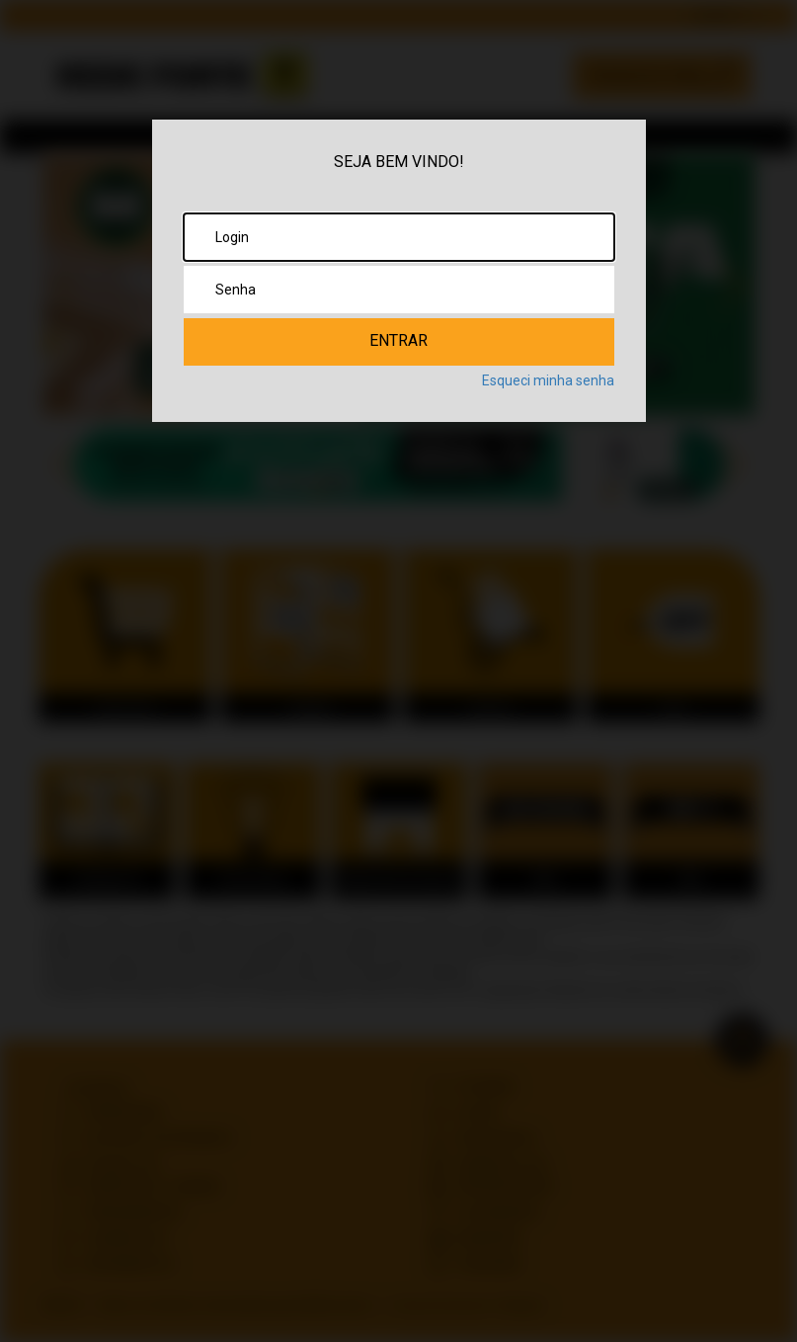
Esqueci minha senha (548, 380)
